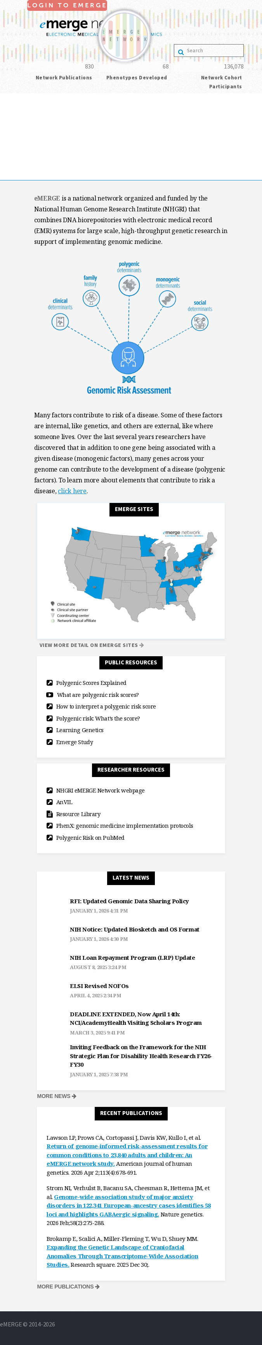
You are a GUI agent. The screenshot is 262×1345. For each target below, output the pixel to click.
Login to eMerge (21, 98)
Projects (11, 142)
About (8, 120)
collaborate (15, 131)
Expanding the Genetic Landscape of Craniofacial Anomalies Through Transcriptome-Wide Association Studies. (122, 1255)
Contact (10, 174)
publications (16, 164)
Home (8, 109)
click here (72, 491)
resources (12, 153)
